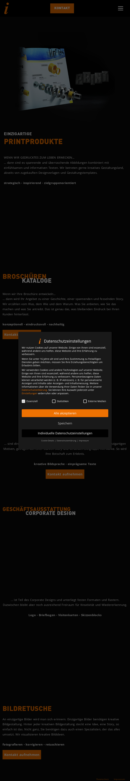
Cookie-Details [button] (47, 440)
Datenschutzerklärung (34, 390)
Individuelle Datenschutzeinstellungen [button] (65, 433)
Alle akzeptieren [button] (65, 413)
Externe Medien (94, 401)
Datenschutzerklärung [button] (67, 440)
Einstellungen (29, 393)
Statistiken (60, 401)
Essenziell (30, 401)
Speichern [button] (65, 423)
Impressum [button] (84, 440)
